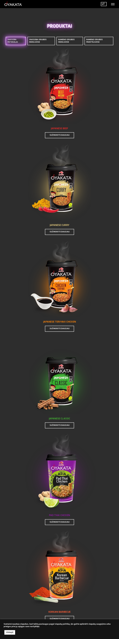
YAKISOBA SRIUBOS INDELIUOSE (38, 41)
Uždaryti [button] (9, 632)
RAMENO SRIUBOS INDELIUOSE (66, 41)
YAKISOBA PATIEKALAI (16, 41)
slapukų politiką (62, 624)
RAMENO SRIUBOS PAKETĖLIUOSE (94, 41)
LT (103, 4)
